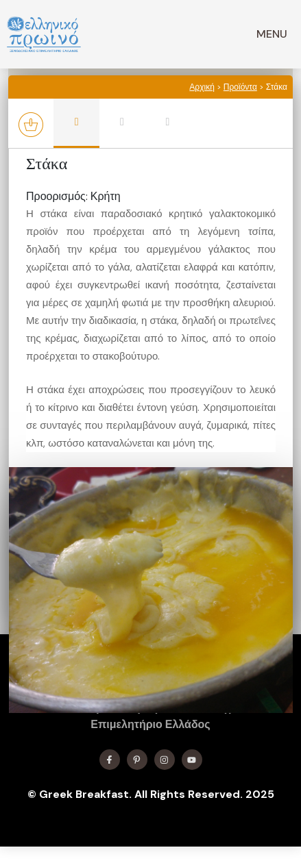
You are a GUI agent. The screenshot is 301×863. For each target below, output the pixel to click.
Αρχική (201, 87)
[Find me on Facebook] (109, 759)
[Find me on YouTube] (192, 759)
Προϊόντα (240, 87)
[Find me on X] (137, 759)
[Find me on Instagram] (164, 759)
